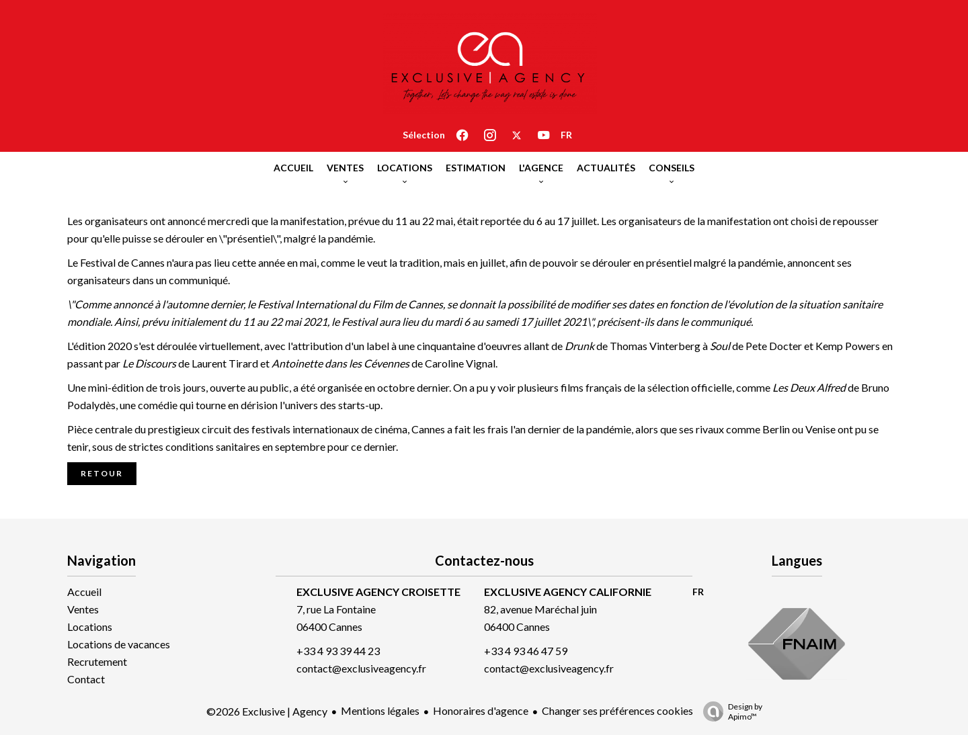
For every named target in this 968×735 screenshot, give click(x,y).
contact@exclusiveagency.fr (361, 668)
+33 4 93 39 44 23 (338, 650)
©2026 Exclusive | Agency (266, 711)
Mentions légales (380, 710)
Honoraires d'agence (480, 710)
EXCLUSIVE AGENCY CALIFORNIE (567, 591)
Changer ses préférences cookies (617, 710)
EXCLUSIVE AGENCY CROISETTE (378, 591)
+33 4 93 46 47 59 (525, 650)
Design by (729, 711)
